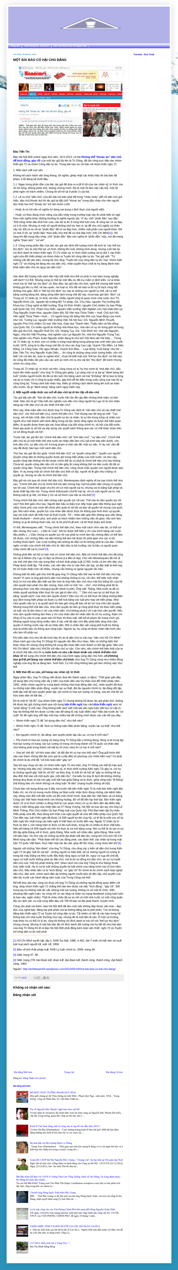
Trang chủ (15, 46)
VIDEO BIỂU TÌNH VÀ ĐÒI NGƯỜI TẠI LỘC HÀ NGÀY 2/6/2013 (65, 1226)
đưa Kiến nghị (103, 704)
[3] (46, 549)
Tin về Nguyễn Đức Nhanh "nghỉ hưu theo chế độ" (55, 1109)
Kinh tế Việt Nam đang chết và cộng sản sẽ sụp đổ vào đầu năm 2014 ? (65, 1126)
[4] (119, 843)
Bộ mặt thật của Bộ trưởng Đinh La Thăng (51, 1143)
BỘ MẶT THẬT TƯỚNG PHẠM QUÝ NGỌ (53, 1092)
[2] (93, 494)
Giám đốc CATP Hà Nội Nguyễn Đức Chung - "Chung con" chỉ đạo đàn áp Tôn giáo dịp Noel (76, 1160)
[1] (110, 232)
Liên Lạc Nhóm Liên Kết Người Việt (70, 46)
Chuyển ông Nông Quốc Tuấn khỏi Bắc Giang (53, 1192)
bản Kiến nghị (73, 704)
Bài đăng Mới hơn (23, 1072)
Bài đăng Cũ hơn (114, 1072)
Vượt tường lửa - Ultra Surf (36, 46)
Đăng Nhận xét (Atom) (34, 1078)
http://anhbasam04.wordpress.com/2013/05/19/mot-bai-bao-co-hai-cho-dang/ (69, 968)
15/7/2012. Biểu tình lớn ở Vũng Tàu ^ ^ (50, 1243)
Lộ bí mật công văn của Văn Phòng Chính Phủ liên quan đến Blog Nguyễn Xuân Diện (72, 1209)
